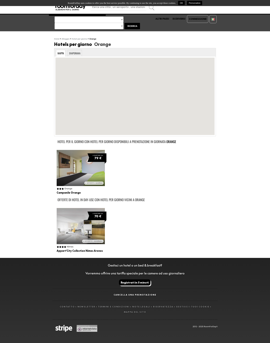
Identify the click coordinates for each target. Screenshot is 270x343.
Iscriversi (179, 18)
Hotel (56, 39)
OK (181, 3)
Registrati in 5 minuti (135, 282)
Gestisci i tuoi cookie (192, 306)
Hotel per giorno (79, 39)
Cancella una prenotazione (135, 294)
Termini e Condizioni (113, 306)
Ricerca (132, 26)
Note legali (141, 306)
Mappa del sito (135, 312)
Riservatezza (163, 306)
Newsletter (86, 306)
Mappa (61, 53)
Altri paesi (162, 18)
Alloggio (65, 39)
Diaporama (74, 53)
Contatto (67, 306)
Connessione (197, 19)
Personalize (194, 3)
